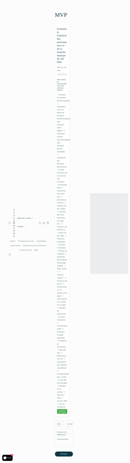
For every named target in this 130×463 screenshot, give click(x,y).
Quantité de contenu (62, 200)
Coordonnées (119, 268)
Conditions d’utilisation (116, 266)
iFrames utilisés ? (60, 275)
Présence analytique (61, 239)
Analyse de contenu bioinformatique (63, 98)
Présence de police (62, 281)
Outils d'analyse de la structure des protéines (62, 176)
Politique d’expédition (106, 268)
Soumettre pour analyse (62, 411)
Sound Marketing (111, 257)
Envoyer (64, 454)
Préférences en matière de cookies (112, 270)
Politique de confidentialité (115, 264)
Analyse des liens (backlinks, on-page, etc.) (61, 218)
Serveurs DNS (61, 395)
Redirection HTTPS (61, 356)
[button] (9, 223)
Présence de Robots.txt (62, 227)
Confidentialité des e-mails (63, 374)
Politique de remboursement (114, 262)
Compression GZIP (62, 326)
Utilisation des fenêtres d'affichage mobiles (62, 260)
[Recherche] (9, 254)
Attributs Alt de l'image (63, 307)
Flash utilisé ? (62, 269)
